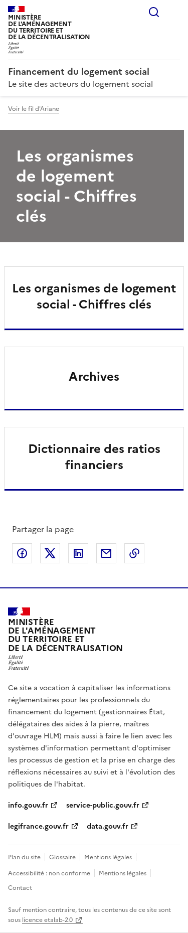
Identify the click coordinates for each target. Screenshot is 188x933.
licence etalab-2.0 (47, 919)
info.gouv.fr (28, 805)
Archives (94, 377)
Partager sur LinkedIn (78, 553)
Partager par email (106, 553)
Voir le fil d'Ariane (33, 108)
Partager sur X (50, 553)
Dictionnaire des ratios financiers (94, 457)
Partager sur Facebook (22, 553)
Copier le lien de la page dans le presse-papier (134, 553)
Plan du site (24, 857)
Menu (174, 12)
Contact (20, 887)
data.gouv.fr (107, 826)
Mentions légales (108, 857)
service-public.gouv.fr (102, 805)
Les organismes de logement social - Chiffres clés (94, 296)
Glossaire (62, 857)
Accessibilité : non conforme (49, 873)
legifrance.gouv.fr (38, 826)
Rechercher (154, 12)
